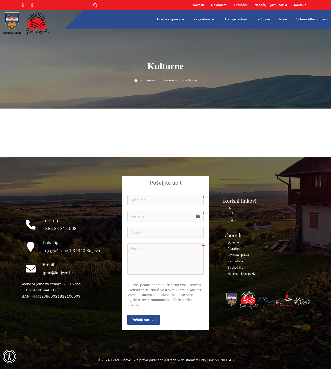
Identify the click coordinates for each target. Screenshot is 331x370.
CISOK (232, 220)
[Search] (95, 5)
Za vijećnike (235, 268)
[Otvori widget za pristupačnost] (9, 356)
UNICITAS (226, 361)
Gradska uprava (238, 255)
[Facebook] (23, 5)
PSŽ (230, 214)
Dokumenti (235, 243)
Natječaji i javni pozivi (242, 274)
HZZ (231, 208)
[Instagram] (32, 5)
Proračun (234, 249)
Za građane (235, 261)
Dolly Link (206, 361)
